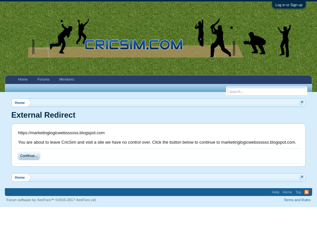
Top (298, 192)
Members (66, 79)
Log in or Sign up (288, 5)
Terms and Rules (297, 200)
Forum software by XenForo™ (51, 200)
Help (276, 192)
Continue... (29, 155)
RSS (306, 192)
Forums (43, 79)
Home (23, 79)
